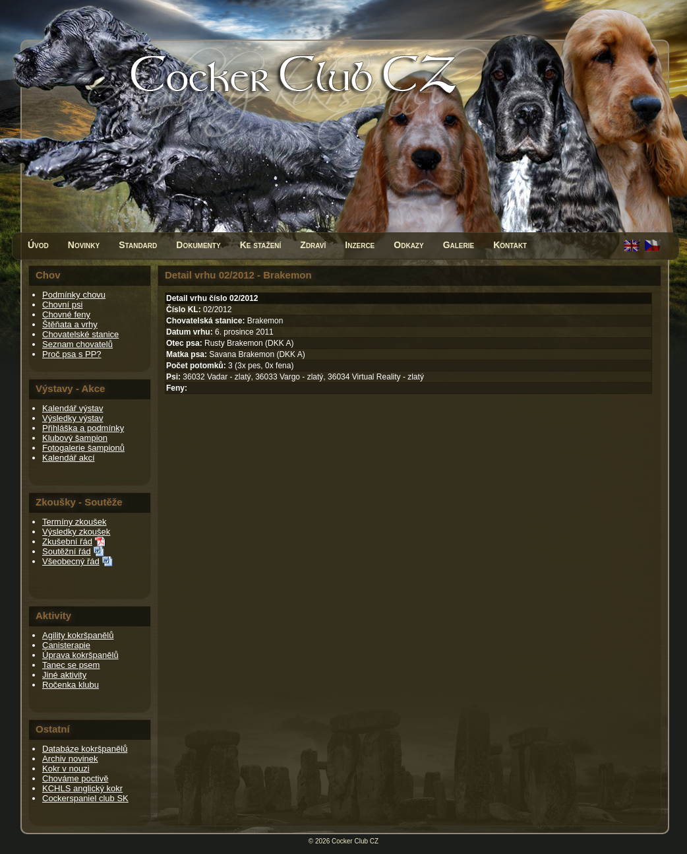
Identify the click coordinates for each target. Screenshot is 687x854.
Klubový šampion (74, 438)
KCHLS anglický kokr (82, 788)
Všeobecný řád (71, 561)
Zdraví (313, 245)
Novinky (84, 245)
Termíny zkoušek (74, 522)
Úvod (38, 245)
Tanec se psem (71, 665)
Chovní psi (62, 305)
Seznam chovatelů (77, 344)
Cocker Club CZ (355, 841)
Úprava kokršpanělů (80, 655)
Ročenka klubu (70, 685)
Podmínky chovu (73, 295)
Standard (138, 245)
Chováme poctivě (75, 778)
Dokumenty (198, 245)
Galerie (459, 245)
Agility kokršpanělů (77, 635)
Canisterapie (66, 645)
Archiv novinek (70, 759)
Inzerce (359, 245)
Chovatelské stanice (80, 334)
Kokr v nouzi (66, 768)
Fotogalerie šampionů (83, 448)
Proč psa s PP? (72, 354)
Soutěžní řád (66, 551)
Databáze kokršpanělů (84, 749)
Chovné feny (66, 314)
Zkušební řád (67, 541)
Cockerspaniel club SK (85, 798)
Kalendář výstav (73, 408)
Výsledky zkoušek (76, 532)
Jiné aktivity (64, 675)
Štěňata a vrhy (70, 324)
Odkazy (408, 245)
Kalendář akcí (68, 458)
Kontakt (510, 245)
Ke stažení (261, 245)
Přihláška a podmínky (83, 428)
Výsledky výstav (72, 418)
